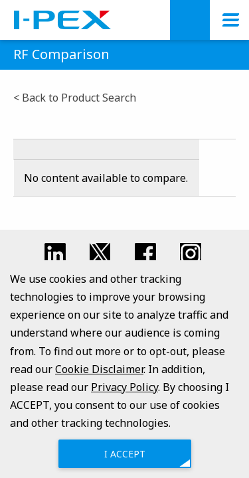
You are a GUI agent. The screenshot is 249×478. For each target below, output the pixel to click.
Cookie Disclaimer (99, 368)
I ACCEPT (124, 453)
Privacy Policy (124, 387)
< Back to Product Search (74, 97)
